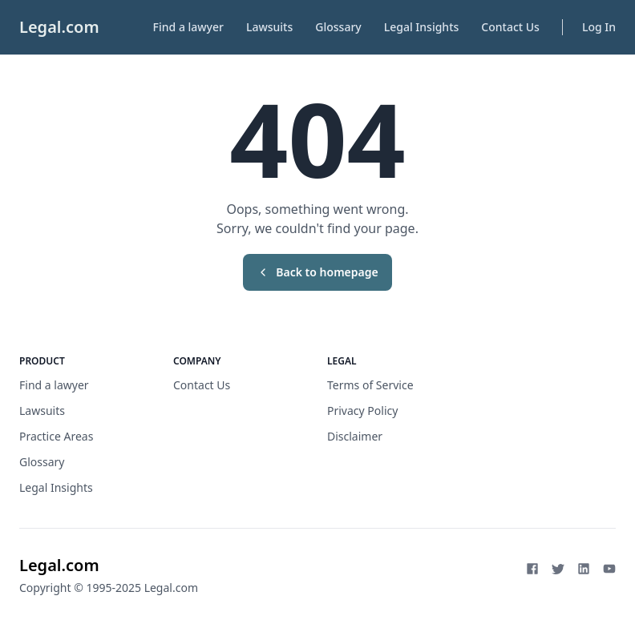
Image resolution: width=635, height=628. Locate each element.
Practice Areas (56, 436)
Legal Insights (421, 26)
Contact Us (510, 26)
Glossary (338, 26)
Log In (599, 26)
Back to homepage (317, 272)
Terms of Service (370, 384)
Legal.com (59, 27)
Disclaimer (354, 436)
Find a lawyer (188, 26)
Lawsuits (269, 26)
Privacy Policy (362, 410)
